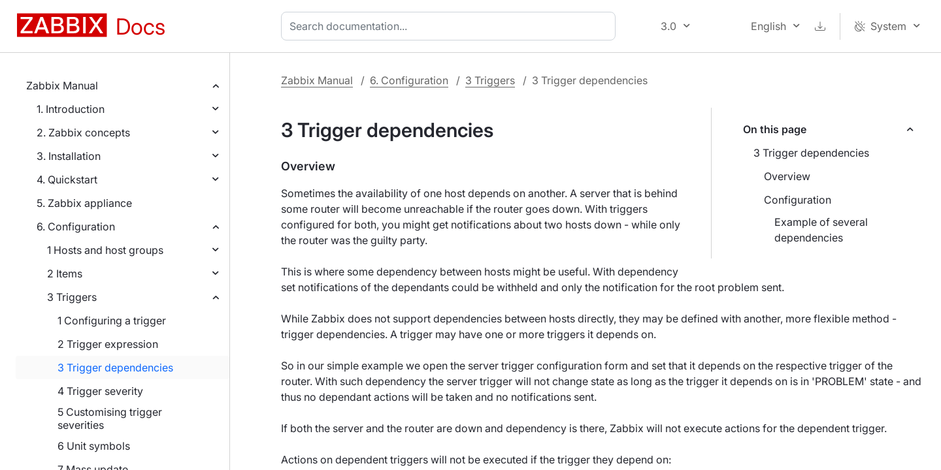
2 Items (64, 273)
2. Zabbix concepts (83, 132)
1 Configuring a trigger (112, 320)
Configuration (797, 199)
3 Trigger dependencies (115, 367)
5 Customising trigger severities (110, 418)
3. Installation (69, 156)
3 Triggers (72, 297)
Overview (787, 176)
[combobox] (451, 26)
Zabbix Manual (62, 85)
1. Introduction (71, 109)
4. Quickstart (67, 179)
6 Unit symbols (94, 445)
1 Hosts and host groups (105, 250)
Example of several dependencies (821, 229)
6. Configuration (76, 226)
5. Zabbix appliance (84, 203)
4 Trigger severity (100, 391)
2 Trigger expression (108, 344)
